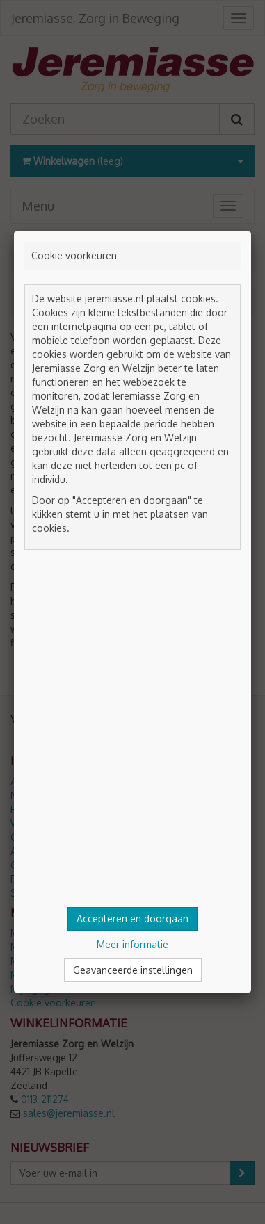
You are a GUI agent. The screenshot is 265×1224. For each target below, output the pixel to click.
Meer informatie (132, 944)
